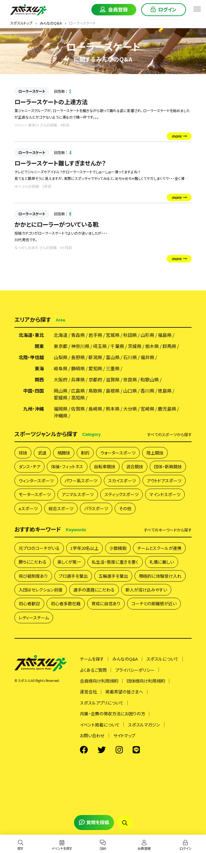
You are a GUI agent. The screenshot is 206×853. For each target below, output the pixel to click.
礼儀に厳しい (161, 562)
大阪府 (60, 379)
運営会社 (88, 691)
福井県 (147, 357)
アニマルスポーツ (78, 494)
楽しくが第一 (69, 562)
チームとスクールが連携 (159, 548)
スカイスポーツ (122, 480)
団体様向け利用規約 (146, 681)
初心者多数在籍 (66, 603)
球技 (23, 453)
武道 (42, 453)
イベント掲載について (100, 725)
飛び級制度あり (33, 576)
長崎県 (95, 408)
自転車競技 (104, 466)
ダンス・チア (29, 466)
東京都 (60, 346)
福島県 (165, 335)
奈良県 (130, 379)
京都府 (95, 379)
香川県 (147, 390)
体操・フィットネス (67, 466)
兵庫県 (78, 379)
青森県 (78, 335)
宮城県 (113, 335)
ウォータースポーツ (118, 453)
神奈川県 (80, 346)
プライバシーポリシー (135, 670)
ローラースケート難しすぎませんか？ (60, 163)
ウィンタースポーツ (36, 480)
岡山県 (60, 390)
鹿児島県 (167, 408)
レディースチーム (34, 617)
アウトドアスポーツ (164, 480)
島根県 (113, 390)
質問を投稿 (94, 822)
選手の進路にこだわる (94, 590)
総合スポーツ (60, 508)
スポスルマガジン (144, 725)
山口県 (130, 390)
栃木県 (152, 346)
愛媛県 (60, 397)
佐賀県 (78, 408)
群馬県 (169, 346)
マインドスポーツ (164, 494)
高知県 (78, 397)
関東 (39, 346)
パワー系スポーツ (81, 480)
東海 (39, 368)
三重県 (113, 368)
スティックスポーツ (121, 494)
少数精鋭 (117, 548)
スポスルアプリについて (101, 703)
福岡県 (60, 408)
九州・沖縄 (33, 408)
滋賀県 (113, 379)
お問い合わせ (92, 735)
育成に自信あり (106, 603)
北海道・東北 (31, 335)
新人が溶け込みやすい (146, 590)
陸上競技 (154, 453)
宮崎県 (147, 408)
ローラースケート (31, 91)
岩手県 (95, 335)
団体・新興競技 (168, 466)
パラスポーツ (96, 508)
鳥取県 (95, 390)
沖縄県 (60, 415)
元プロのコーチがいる (39, 548)
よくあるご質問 (93, 670)
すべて (169, 434)
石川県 (130, 357)
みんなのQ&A (125, 659)
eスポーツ (28, 508)
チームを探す (92, 659)
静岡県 (78, 368)
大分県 (130, 408)
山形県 (147, 335)
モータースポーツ (35, 494)
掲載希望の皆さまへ (124, 691)
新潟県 (95, 357)
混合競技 (134, 466)
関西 (39, 379)
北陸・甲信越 (31, 357)
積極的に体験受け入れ (160, 576)
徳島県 (165, 390)
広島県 (78, 390)
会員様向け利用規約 (99, 681)
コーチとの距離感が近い (154, 603)
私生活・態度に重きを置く (115, 562)
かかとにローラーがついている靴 (56, 224)
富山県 (113, 357)
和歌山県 (149, 379)
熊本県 (113, 408)
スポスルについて (162, 659)
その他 (125, 508)
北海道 (60, 335)
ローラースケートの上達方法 (51, 101)
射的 (85, 453)
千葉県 (117, 346)
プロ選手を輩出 (73, 576)
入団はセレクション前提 (41, 590)
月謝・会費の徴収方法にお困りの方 (112, 713)
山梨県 (60, 357)
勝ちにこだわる (33, 562)
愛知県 (95, 368)
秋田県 (130, 335)
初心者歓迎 (29, 603)
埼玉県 (100, 346)
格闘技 (63, 453)
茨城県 (134, 346)
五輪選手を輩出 (113, 576)
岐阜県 (60, 368)
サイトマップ (124, 735)
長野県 (78, 357)
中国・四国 (33, 390)
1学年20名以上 (84, 548)
